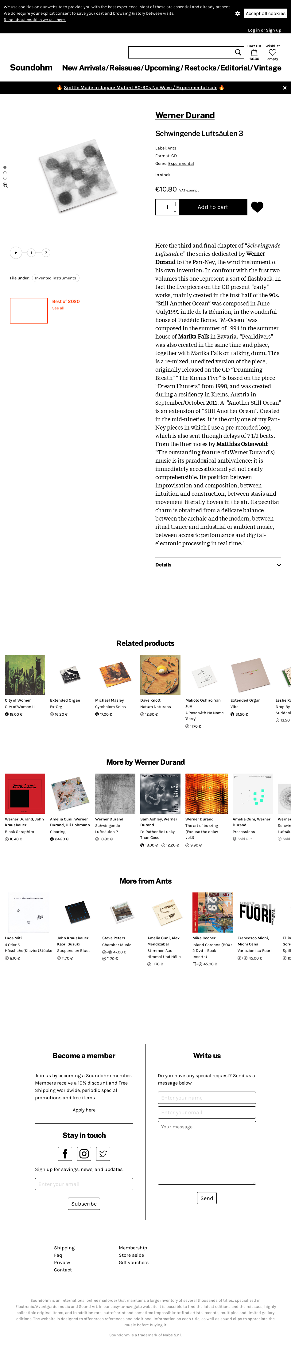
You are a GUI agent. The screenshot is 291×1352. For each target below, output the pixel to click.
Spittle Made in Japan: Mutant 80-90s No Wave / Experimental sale (140, 87)
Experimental (181, 163)
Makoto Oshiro (198, 700)
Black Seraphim (19, 831)
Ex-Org (56, 706)
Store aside (131, 1255)
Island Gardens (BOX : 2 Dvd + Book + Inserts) (212, 950)
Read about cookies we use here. (35, 19)
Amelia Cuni (61, 819)
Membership (133, 1248)
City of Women (18, 700)
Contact (63, 1270)
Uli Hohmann (78, 825)
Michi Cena (248, 944)
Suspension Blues (74, 950)
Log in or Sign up (264, 30)
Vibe (235, 706)
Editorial (235, 67)
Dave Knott (150, 700)
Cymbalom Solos (110, 706)
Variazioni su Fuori (255, 950)
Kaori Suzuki (68, 944)
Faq (58, 1255)
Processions (244, 831)
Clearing (57, 831)
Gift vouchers (134, 1262)
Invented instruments (55, 278)
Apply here (84, 1110)
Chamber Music (116, 944)
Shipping (64, 1248)
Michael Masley (109, 700)
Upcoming (162, 67)
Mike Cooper (203, 938)
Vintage (267, 67)
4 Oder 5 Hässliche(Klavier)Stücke (28, 947)
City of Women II (20, 706)
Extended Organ (65, 700)
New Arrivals (83, 67)
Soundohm (31, 67)
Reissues (124, 67)
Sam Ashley (151, 819)
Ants (172, 148)
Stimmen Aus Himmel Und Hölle (164, 953)
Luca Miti (13, 938)
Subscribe (84, 1203)
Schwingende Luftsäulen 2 (107, 828)
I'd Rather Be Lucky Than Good (157, 834)
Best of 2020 (66, 301)
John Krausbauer (72, 938)
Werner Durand (185, 115)
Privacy (62, 1262)
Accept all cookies (265, 13)
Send (206, 1198)
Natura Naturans (155, 706)
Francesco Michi (253, 938)
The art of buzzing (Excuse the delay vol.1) (201, 831)
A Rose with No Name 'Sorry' (204, 715)
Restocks (200, 67)
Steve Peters (113, 938)
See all (58, 308)
